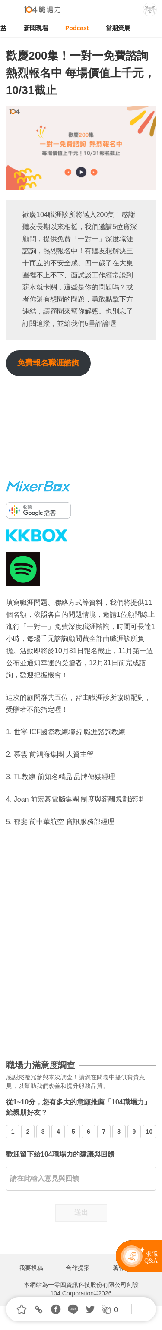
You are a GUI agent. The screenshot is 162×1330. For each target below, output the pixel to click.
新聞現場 (36, 28)
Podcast (77, 28)
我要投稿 (31, 1267)
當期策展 (118, 28)
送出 (81, 1212)
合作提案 (78, 1267)
